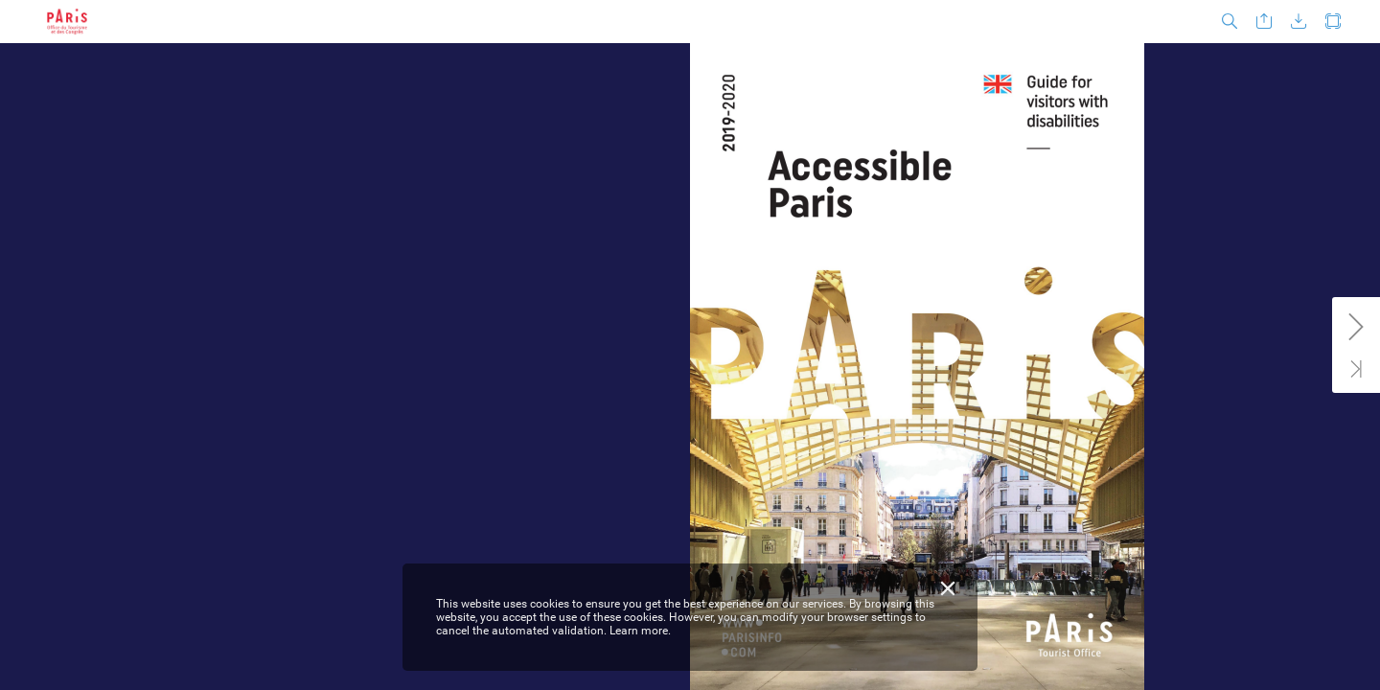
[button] (1229, 21)
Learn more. (640, 630)
